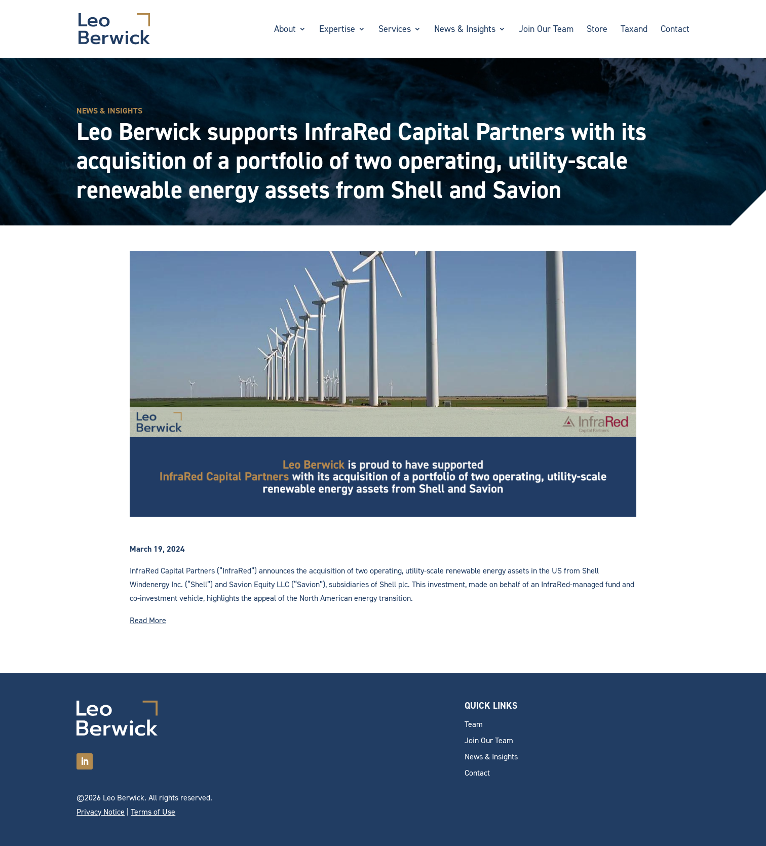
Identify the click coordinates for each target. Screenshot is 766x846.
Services (394, 30)
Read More (148, 620)
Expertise (337, 30)
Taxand (634, 30)
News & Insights (464, 30)
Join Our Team (546, 30)
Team (474, 724)
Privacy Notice (100, 811)
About (285, 30)
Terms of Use (153, 811)
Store (597, 30)
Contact (675, 30)
